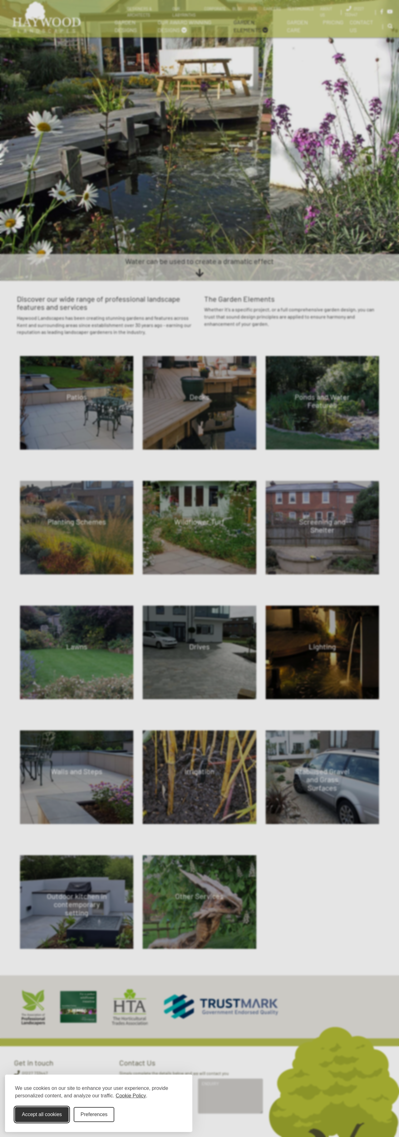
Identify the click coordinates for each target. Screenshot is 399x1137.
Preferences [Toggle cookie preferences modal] (94, 1114)
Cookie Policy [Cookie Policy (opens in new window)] (131, 1095)
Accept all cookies (42, 1114)
